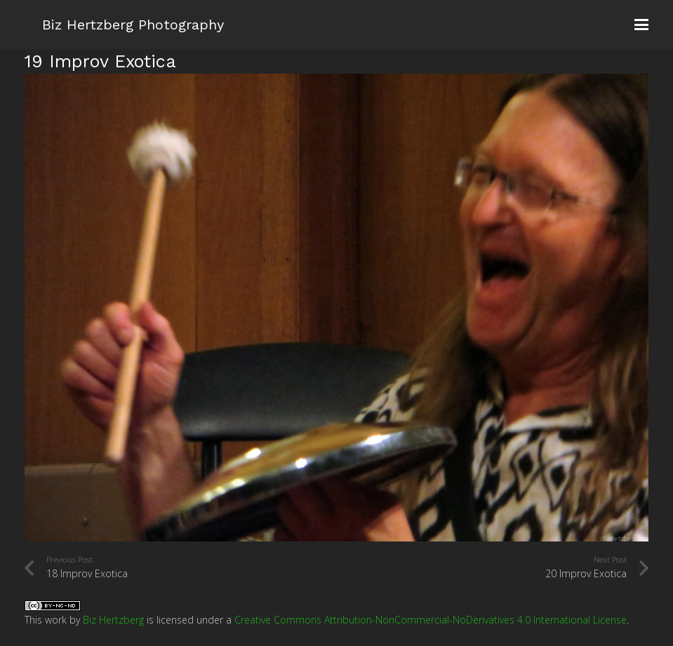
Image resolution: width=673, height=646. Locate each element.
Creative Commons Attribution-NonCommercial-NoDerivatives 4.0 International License (430, 619)
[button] (641, 25)
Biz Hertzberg (113, 619)
